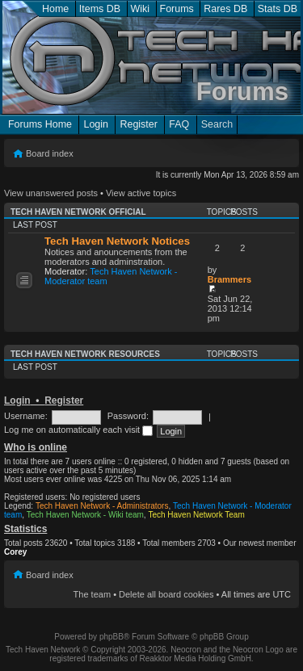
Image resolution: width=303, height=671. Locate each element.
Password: (128, 416)
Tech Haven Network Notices (117, 241)
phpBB (111, 636)
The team (92, 594)
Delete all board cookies (166, 594)
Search (217, 124)
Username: (26, 416)
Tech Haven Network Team (196, 514)
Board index (50, 153)
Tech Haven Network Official (78, 212)
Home (55, 9)
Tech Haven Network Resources (85, 354)
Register (138, 124)
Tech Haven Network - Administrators (102, 505)
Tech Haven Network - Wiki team (85, 514)
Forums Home (40, 124)
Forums (177, 9)
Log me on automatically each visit (78, 429)
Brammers (229, 279)
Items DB (99, 9)
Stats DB (277, 9)
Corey (15, 551)
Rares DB (225, 9)
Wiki (140, 9)
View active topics (141, 193)
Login (95, 124)
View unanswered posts (51, 193)
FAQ (179, 124)
